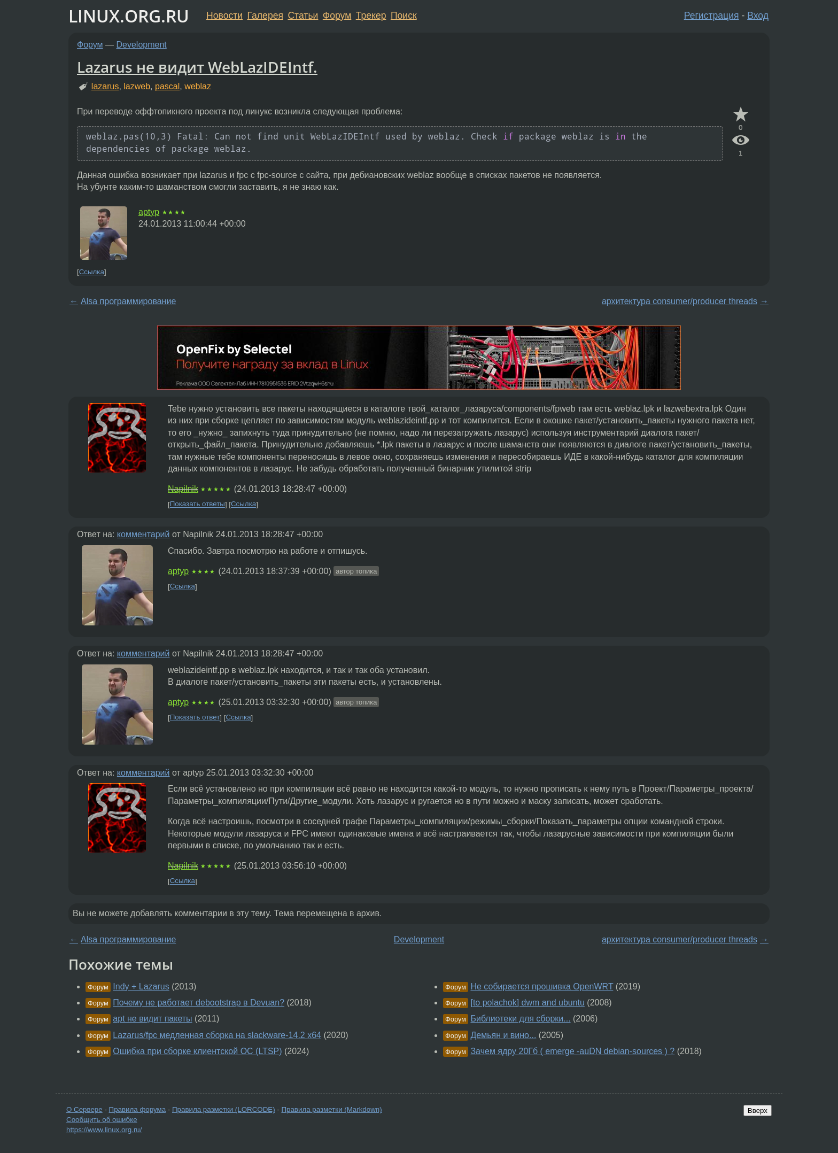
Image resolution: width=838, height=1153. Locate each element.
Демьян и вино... (503, 1035)
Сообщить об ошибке (101, 1120)
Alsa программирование (128, 301)
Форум (337, 15)
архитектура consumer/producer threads (679, 301)
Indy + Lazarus (141, 986)
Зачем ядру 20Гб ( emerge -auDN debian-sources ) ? (572, 1051)
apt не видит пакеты (152, 1018)
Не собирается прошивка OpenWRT (541, 986)
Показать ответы (197, 504)
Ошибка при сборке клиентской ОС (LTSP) (197, 1051)
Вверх (757, 1110)
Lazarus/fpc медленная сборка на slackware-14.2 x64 (217, 1035)
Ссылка (91, 272)
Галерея (265, 15)
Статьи (303, 15)
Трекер (371, 15)
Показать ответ (195, 718)
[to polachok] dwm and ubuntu (527, 1002)
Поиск (404, 15)
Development (142, 44)
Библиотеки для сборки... (520, 1018)
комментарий (143, 534)
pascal (167, 86)
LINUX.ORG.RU (128, 15)
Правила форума (137, 1109)
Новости (224, 15)
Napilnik (183, 488)
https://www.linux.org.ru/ (104, 1130)
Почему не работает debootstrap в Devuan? (198, 1002)
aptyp (148, 211)
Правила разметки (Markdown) (331, 1109)
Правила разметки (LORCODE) (223, 1109)
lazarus (105, 86)
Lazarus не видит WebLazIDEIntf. (197, 67)
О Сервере (84, 1109)
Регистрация (711, 15)
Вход (758, 15)
